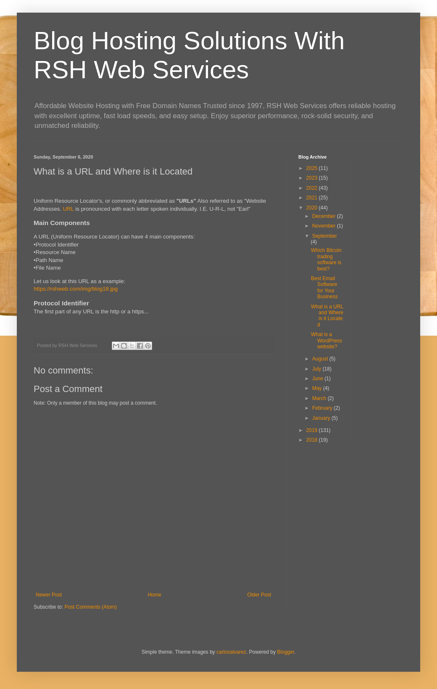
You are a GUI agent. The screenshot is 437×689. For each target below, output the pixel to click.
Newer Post (49, 595)
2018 (312, 440)
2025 (312, 168)
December (324, 216)
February (323, 408)
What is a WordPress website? (326, 340)
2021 (312, 198)
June (318, 379)
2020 (312, 208)
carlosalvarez (231, 652)
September (324, 236)
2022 (312, 188)
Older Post (259, 595)
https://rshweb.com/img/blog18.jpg (76, 289)
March (320, 398)
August (320, 359)
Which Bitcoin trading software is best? (326, 259)
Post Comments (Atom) (90, 607)
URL (68, 209)
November (324, 226)
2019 (312, 430)
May (317, 388)
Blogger (285, 652)
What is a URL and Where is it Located (327, 316)
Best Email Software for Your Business (324, 287)
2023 (312, 178)
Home (154, 595)
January (322, 418)
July (317, 369)
